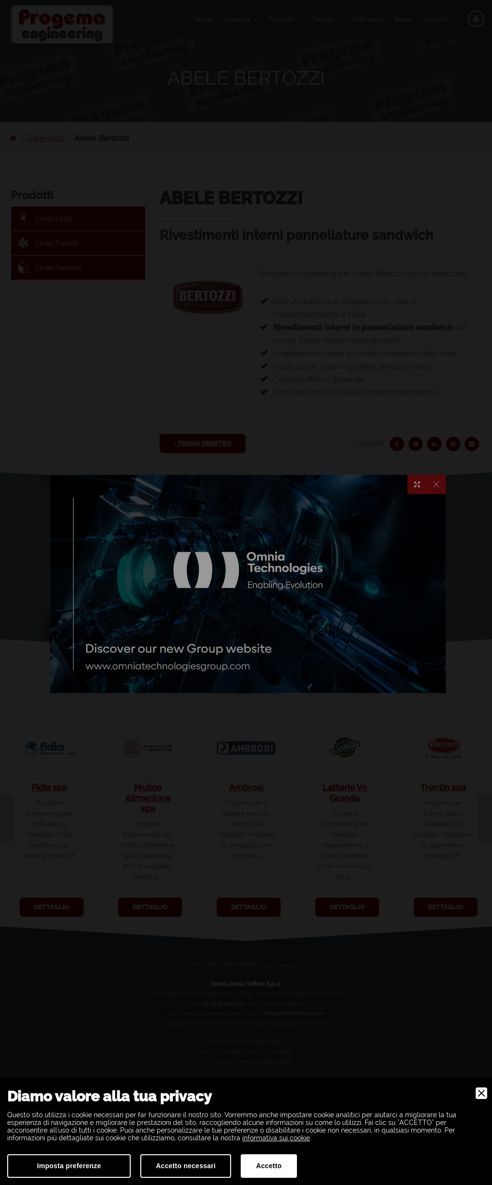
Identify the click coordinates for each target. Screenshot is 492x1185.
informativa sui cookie (276, 1138)
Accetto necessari (186, 1166)
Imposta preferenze (69, 1166)
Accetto (269, 1166)
